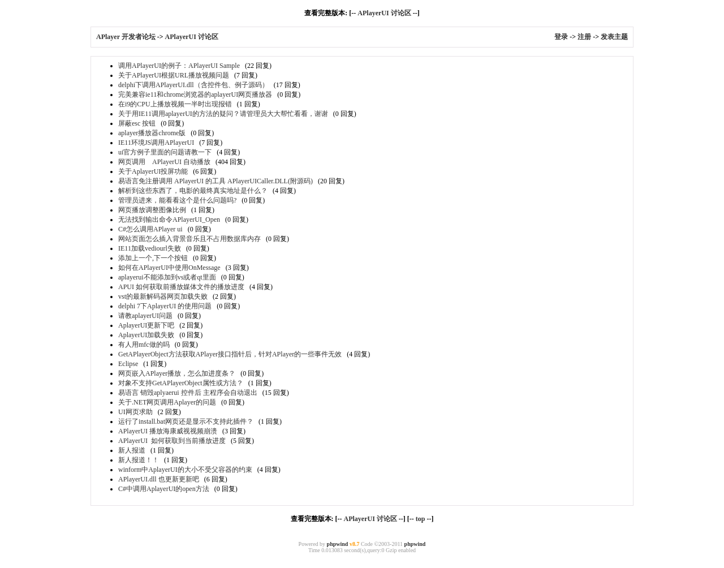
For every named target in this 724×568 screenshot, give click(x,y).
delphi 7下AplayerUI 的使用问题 (165, 306)
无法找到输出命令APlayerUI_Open (169, 219)
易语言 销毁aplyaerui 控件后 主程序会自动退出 (187, 393)
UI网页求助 (135, 412)
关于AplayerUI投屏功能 (153, 171)
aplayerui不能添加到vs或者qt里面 (167, 277)
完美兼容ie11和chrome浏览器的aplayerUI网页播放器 (195, 94)
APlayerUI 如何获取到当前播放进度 (172, 441)
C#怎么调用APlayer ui (150, 229)
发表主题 (614, 37)
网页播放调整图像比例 (152, 210)
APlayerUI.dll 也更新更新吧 (158, 479)
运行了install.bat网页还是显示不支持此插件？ (185, 421)
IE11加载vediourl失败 (149, 248)
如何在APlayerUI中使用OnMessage (169, 268)
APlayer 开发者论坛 (126, 37)
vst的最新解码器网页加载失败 (163, 296)
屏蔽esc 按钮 (137, 123)
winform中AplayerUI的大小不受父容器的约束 (185, 470)
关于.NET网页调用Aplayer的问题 (167, 402)
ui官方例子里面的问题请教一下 (165, 152)
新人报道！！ (138, 460)
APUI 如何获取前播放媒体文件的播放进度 (181, 287)
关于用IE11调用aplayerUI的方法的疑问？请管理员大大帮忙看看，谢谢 (223, 114)
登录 (561, 37)
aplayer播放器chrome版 (152, 133)
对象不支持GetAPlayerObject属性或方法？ (180, 383)
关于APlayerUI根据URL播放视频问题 (173, 75)
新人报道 (131, 450)
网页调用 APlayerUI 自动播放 (164, 162)
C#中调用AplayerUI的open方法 (163, 489)
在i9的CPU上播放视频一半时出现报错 (175, 104)
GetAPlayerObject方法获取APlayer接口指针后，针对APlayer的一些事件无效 (230, 354)
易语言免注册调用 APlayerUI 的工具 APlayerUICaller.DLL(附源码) (215, 181)
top (420, 519)
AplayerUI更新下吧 (146, 325)
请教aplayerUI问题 (145, 316)
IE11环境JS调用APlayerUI (156, 143)
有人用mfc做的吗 (144, 344)
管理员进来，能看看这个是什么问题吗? (177, 200)
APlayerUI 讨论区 (384, 13)
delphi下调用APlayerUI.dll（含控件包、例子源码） (193, 85)
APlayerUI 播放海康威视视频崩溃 (167, 431)
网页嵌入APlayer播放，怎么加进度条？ (176, 373)
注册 (584, 37)
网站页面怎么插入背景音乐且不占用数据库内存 (189, 239)
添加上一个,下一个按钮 (153, 258)
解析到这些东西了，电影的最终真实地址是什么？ (193, 191)
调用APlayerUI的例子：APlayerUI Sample (179, 66)
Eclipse (128, 364)
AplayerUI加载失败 (146, 335)
